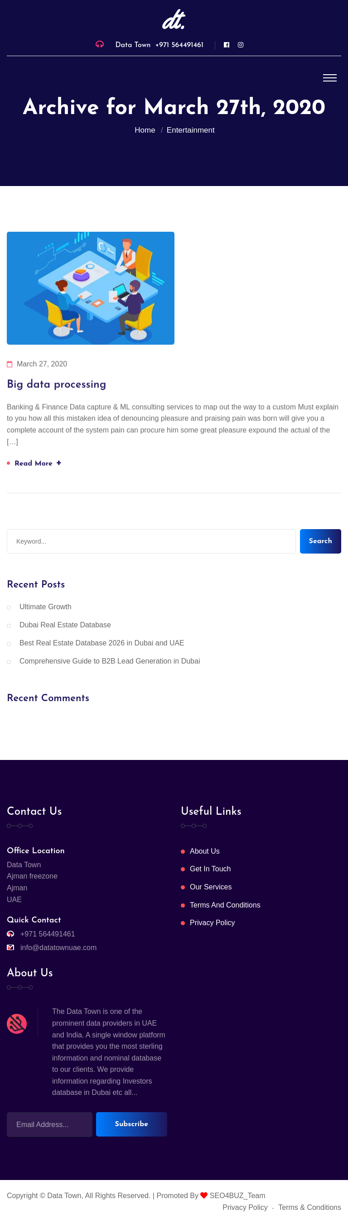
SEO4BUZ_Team (236, 1195)
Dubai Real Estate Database (65, 625)
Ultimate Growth (45, 607)
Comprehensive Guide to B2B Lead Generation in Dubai (109, 661)
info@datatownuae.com (58, 947)
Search (320, 541)
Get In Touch (210, 869)
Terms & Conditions (309, 1207)
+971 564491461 (179, 45)
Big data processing (56, 385)
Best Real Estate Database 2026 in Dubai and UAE (101, 643)
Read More (38, 463)
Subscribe (131, 1124)
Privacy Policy (212, 923)
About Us (205, 851)
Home (147, 130)
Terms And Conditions (225, 905)
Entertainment (191, 130)
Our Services (211, 887)
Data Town (64, 1195)
